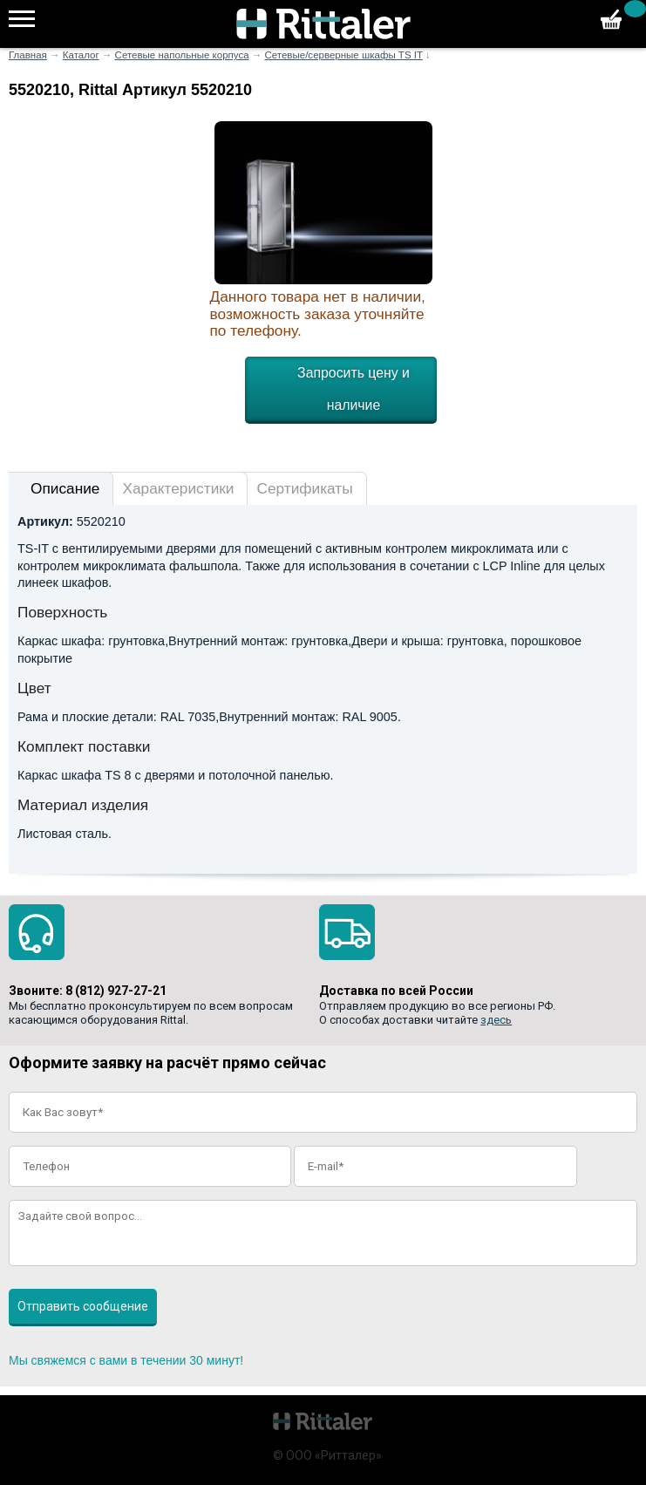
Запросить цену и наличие (353, 388)
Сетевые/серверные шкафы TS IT (343, 55)
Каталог (81, 55)
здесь (496, 1019)
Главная (28, 55)
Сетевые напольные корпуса (182, 55)
